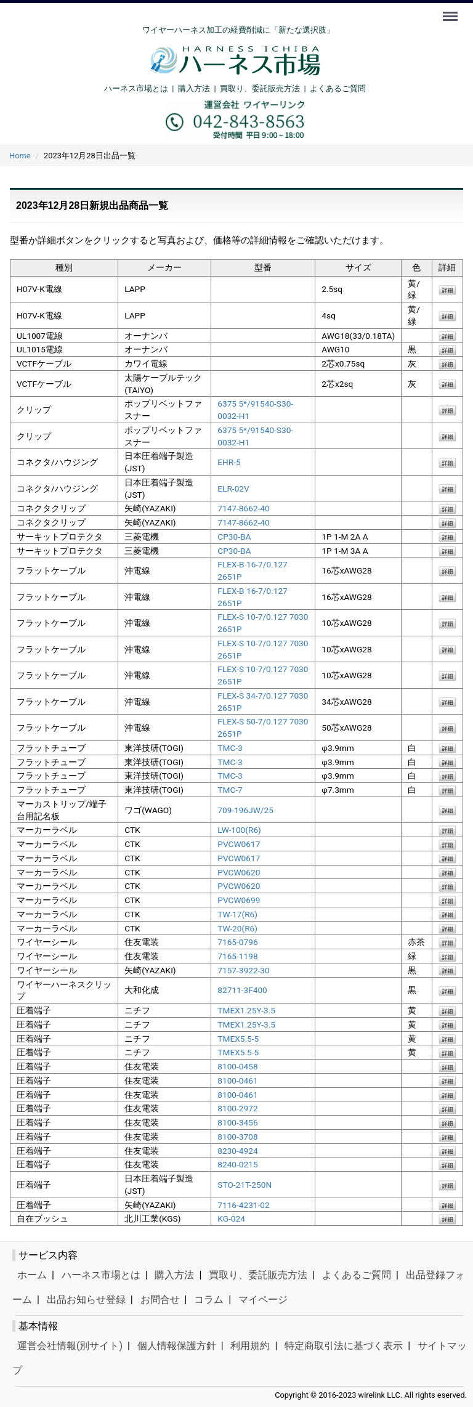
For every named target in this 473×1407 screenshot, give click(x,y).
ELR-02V (233, 488)
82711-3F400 (242, 990)
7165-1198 (237, 956)
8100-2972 (237, 1108)
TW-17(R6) (237, 914)
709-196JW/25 (245, 809)
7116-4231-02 (243, 1204)
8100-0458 (237, 1066)
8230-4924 (237, 1150)
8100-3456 (237, 1122)
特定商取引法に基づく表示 (344, 1346)
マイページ (263, 1299)
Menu (451, 10)
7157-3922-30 (243, 970)
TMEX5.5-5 (238, 1038)
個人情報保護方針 (176, 1346)
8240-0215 (237, 1164)
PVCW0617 (238, 844)
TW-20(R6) (237, 928)
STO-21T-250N (244, 1185)
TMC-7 (229, 790)
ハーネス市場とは (136, 88)
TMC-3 (229, 748)
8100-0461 (237, 1080)
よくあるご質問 (338, 88)
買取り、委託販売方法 (258, 1275)
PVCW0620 (238, 872)
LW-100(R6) (239, 830)
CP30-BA (234, 536)
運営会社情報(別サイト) (70, 1346)
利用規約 (250, 1346)
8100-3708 (237, 1136)
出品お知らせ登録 (86, 1299)
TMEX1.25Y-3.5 (246, 1010)
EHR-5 (228, 462)
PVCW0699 (238, 900)
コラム (209, 1299)
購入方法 (194, 88)
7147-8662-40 (243, 508)
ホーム (32, 1275)
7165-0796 (237, 942)
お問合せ (160, 1299)
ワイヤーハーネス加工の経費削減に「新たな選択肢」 (238, 29)
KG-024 (231, 1218)
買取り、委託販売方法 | (265, 88)
